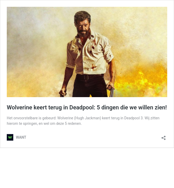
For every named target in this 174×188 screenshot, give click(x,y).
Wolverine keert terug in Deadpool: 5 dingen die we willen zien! (87, 107)
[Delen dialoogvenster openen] (163, 136)
